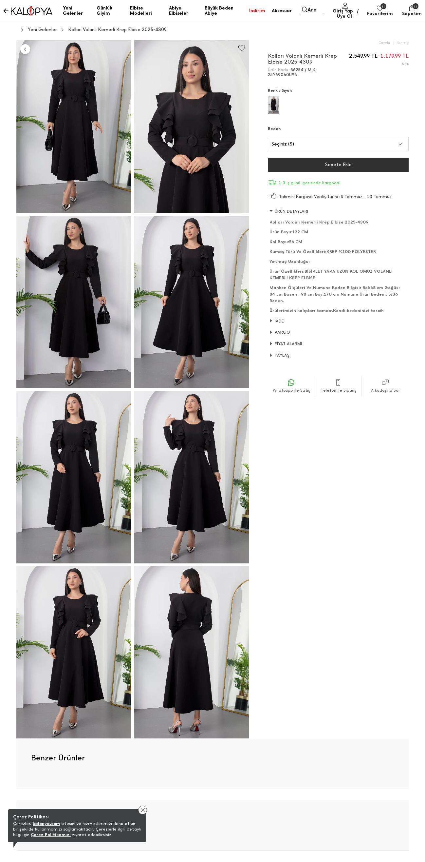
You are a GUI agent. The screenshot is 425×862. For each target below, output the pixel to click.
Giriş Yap (343, 11)
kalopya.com (46, 823)
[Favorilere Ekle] (241, 48)
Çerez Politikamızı (51, 834)
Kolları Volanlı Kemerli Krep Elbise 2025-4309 (117, 29)
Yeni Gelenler (42, 29)
